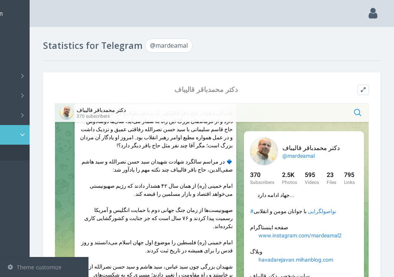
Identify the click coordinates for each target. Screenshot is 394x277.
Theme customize (35, 267)
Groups (45, 95)
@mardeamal (36, 152)
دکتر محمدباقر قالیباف (235, 89)
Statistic (46, 134)
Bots (45, 115)
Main (18, 36)
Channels (45, 76)
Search (20, 56)
